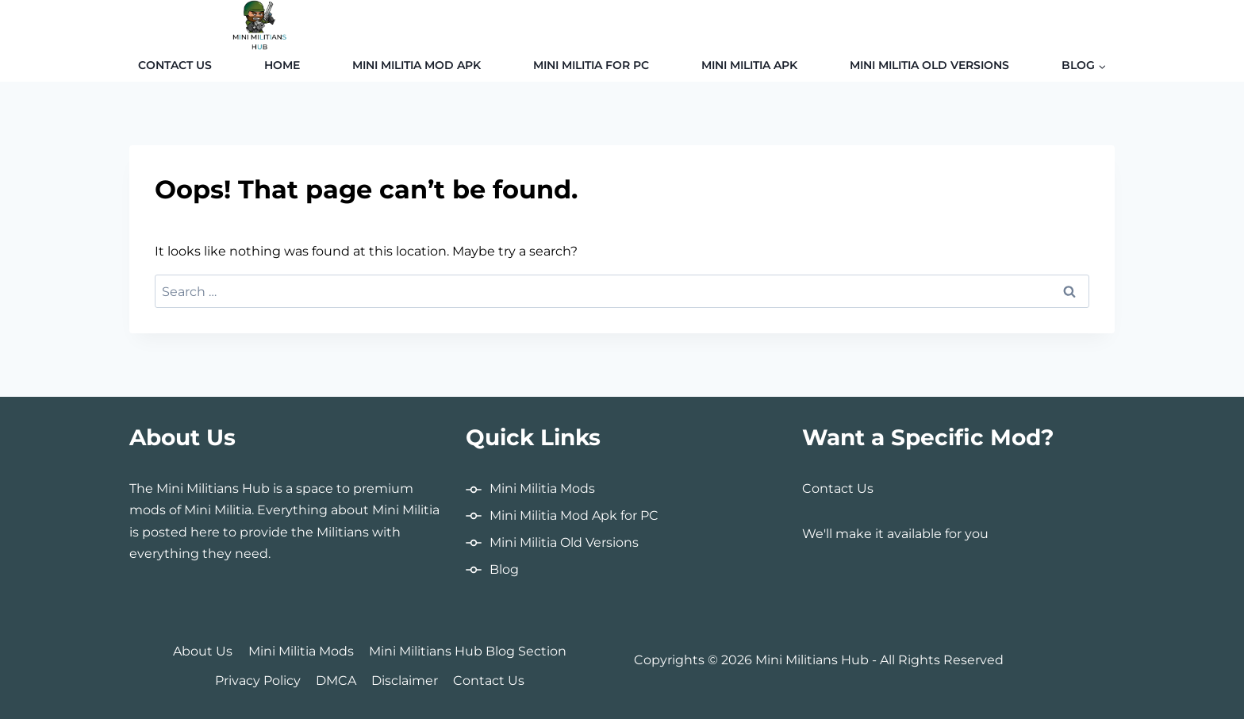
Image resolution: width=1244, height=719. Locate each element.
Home (282, 65)
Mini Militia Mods (542, 488)
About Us (202, 651)
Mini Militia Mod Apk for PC (574, 515)
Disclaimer (404, 680)
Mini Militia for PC (591, 65)
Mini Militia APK (749, 65)
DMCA (336, 680)
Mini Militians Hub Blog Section (467, 651)
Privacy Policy (258, 680)
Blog (504, 569)
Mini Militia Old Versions (929, 65)
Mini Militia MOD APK (416, 65)
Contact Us (175, 65)
